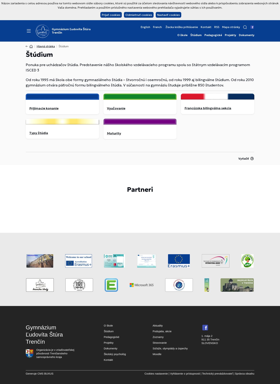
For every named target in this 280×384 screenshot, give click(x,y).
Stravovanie (160, 342)
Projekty (230, 35)
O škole (182, 35)
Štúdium (196, 35)
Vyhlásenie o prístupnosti (185, 373)
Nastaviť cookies (168, 15)
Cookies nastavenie (156, 373)
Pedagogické (213, 35)
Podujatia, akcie (162, 331)
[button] (245, 27)
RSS (216, 27)
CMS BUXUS (45, 373)
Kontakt (206, 27)
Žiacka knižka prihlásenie (182, 27)
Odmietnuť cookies (138, 15)
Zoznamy (158, 336)
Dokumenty (246, 35)
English (145, 27)
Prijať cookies (111, 15)
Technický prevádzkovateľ (217, 373)
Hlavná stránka (46, 46)
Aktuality (158, 325)
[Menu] (29, 31)
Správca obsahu (244, 373)
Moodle (157, 354)
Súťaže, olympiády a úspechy (170, 348)
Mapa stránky (231, 27)
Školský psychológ (115, 354)
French (157, 27)
